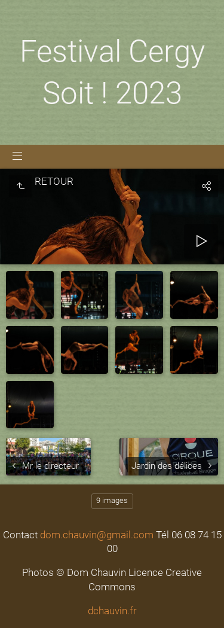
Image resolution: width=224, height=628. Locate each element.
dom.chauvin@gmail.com (97, 535)
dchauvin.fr (112, 611)
